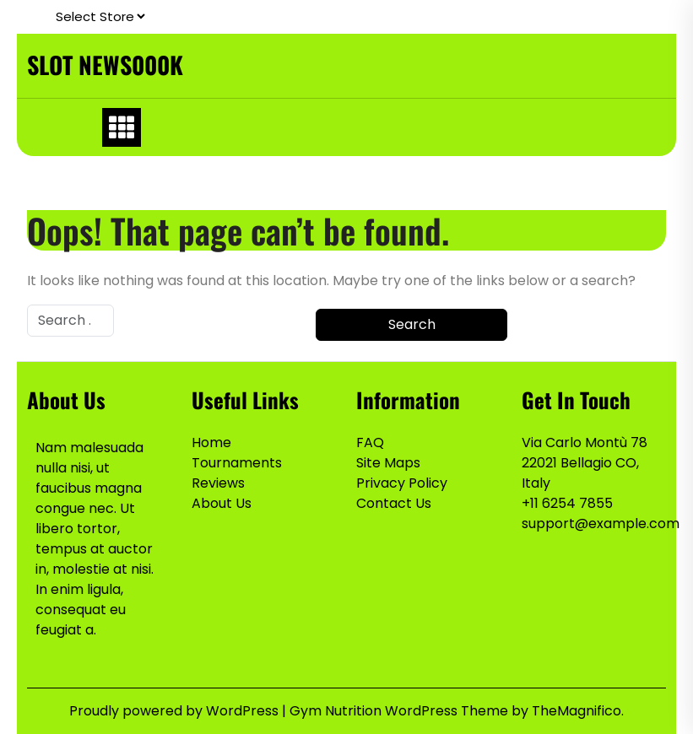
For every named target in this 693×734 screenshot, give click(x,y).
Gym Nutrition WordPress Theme (401, 711)
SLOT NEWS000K (105, 64)
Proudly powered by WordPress (175, 711)
